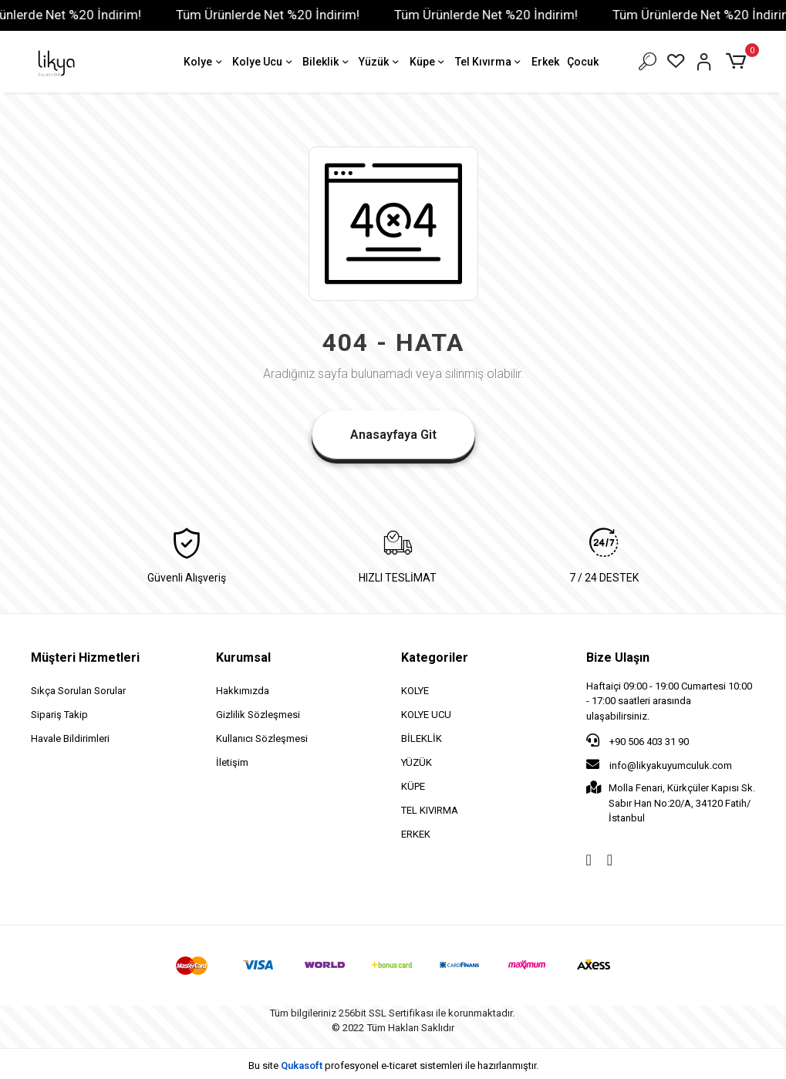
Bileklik (326, 63)
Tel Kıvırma (489, 63)
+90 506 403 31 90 (637, 740)
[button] (738, 61)
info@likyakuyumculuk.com (659, 764)
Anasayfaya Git (393, 434)
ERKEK (415, 834)
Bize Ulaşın (617, 657)
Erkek (545, 62)
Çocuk (583, 62)
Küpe (428, 63)
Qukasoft (301, 1065)
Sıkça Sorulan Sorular (78, 690)
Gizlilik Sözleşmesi (258, 714)
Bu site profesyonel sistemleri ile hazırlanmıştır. (393, 1065)
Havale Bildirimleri (70, 738)
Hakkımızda (242, 690)
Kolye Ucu (263, 63)
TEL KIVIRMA (429, 810)
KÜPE (413, 786)
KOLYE (415, 690)
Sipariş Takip (59, 714)
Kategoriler (434, 657)
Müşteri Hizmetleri (85, 657)
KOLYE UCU (426, 714)
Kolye (204, 63)
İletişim (232, 762)
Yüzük (380, 63)
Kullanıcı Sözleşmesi (262, 738)
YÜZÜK (416, 762)
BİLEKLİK (421, 738)
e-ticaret (399, 1065)
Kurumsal (243, 657)
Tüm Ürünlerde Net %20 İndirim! (281, 14)
